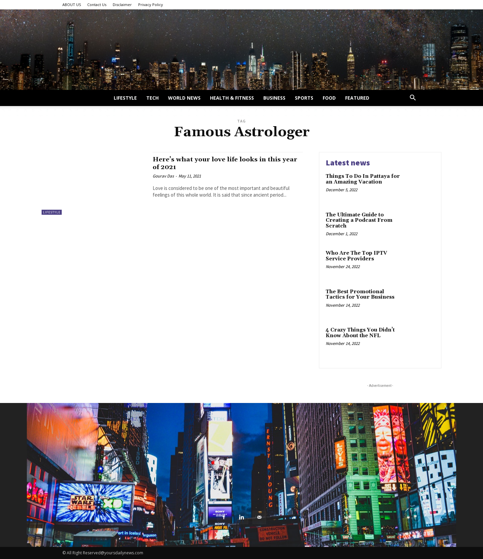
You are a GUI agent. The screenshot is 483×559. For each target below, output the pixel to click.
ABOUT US (71, 4)
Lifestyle (125, 98)
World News (184, 98)
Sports (304, 98)
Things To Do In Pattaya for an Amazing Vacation (363, 179)
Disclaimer (122, 4)
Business (274, 98)
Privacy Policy (150, 4)
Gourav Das (163, 176)
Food (329, 98)
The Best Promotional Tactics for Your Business (360, 295)
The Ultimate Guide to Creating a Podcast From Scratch (359, 220)
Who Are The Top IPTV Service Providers (356, 256)
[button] (413, 98)
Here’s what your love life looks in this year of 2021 (222, 163)
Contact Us (96, 4)
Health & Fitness (232, 98)
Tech (152, 98)
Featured (357, 98)
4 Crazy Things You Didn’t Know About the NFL (360, 333)
